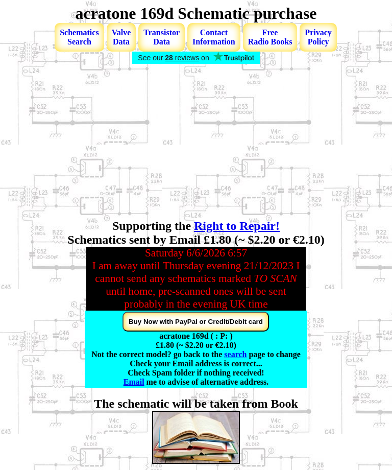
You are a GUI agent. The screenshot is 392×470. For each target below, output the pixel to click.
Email (134, 382)
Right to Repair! (237, 225)
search (235, 354)
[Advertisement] (196, 142)
